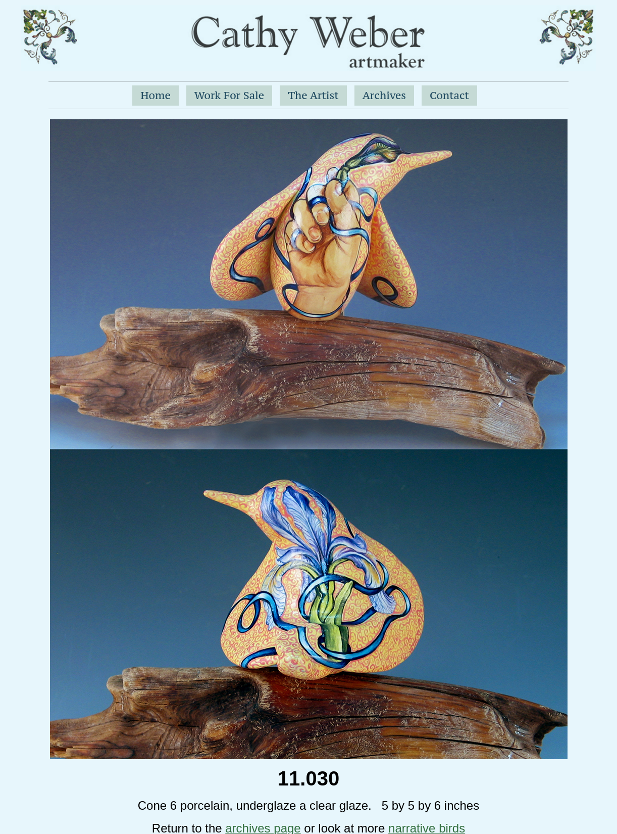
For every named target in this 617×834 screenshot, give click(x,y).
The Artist (313, 95)
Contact (449, 95)
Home (155, 95)
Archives (384, 95)
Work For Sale (229, 95)
